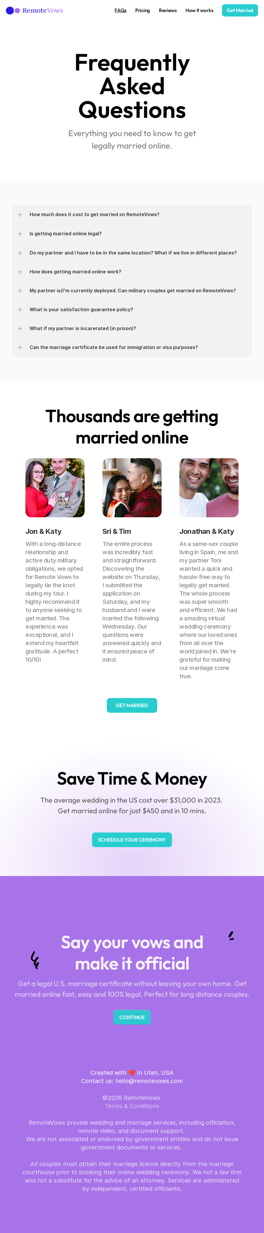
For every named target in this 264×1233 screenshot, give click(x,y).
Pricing (142, 10)
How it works (199, 10)
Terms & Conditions (132, 1106)
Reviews (168, 10)
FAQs (120, 10)
